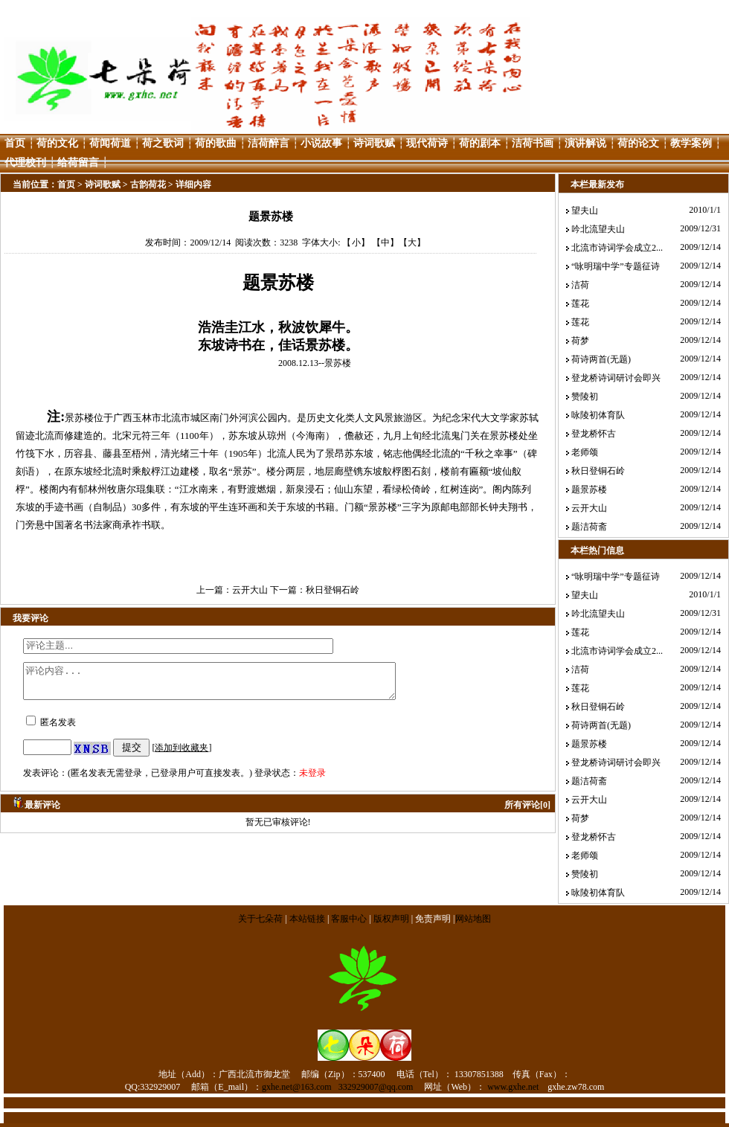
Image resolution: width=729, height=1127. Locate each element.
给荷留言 (78, 162)
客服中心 (349, 919)
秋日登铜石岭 (332, 590)
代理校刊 (25, 162)
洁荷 (580, 285)
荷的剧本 (480, 143)
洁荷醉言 (268, 143)
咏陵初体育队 (598, 415)
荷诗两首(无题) (601, 359)
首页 (14, 143)
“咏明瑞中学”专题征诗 (615, 266)
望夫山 (584, 210)
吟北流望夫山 (598, 229)
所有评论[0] (527, 811)
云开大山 (250, 590)
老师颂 (584, 452)
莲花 (580, 303)
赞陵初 (584, 396)
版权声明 (391, 919)
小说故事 (321, 143)
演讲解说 (585, 143)
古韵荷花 (148, 184)
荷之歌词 (163, 143)
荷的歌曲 (216, 143)
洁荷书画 (532, 143)
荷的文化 (57, 143)
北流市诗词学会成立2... (617, 248)
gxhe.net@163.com (297, 1087)
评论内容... (231, 684)
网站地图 (473, 919)
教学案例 (691, 143)
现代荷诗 (427, 143)
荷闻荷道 (110, 143)
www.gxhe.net (513, 1087)
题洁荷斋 (589, 526)
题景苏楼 (589, 489)
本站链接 (307, 919)
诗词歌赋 (374, 143)
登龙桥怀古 (593, 433)
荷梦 (580, 340)
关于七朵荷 (261, 919)
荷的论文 (638, 143)
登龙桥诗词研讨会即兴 (616, 378)
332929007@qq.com (376, 1087)
